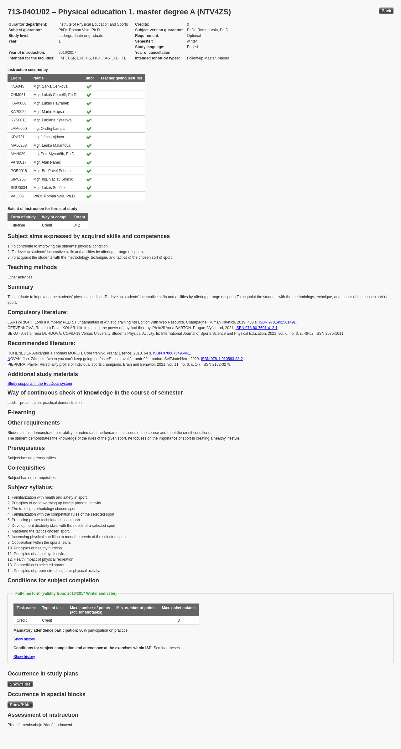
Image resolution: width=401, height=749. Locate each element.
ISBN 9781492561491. (278, 322)
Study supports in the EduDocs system (40, 383)
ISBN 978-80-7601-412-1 (257, 328)
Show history (24, 639)
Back (386, 10)
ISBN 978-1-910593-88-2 (222, 359)
